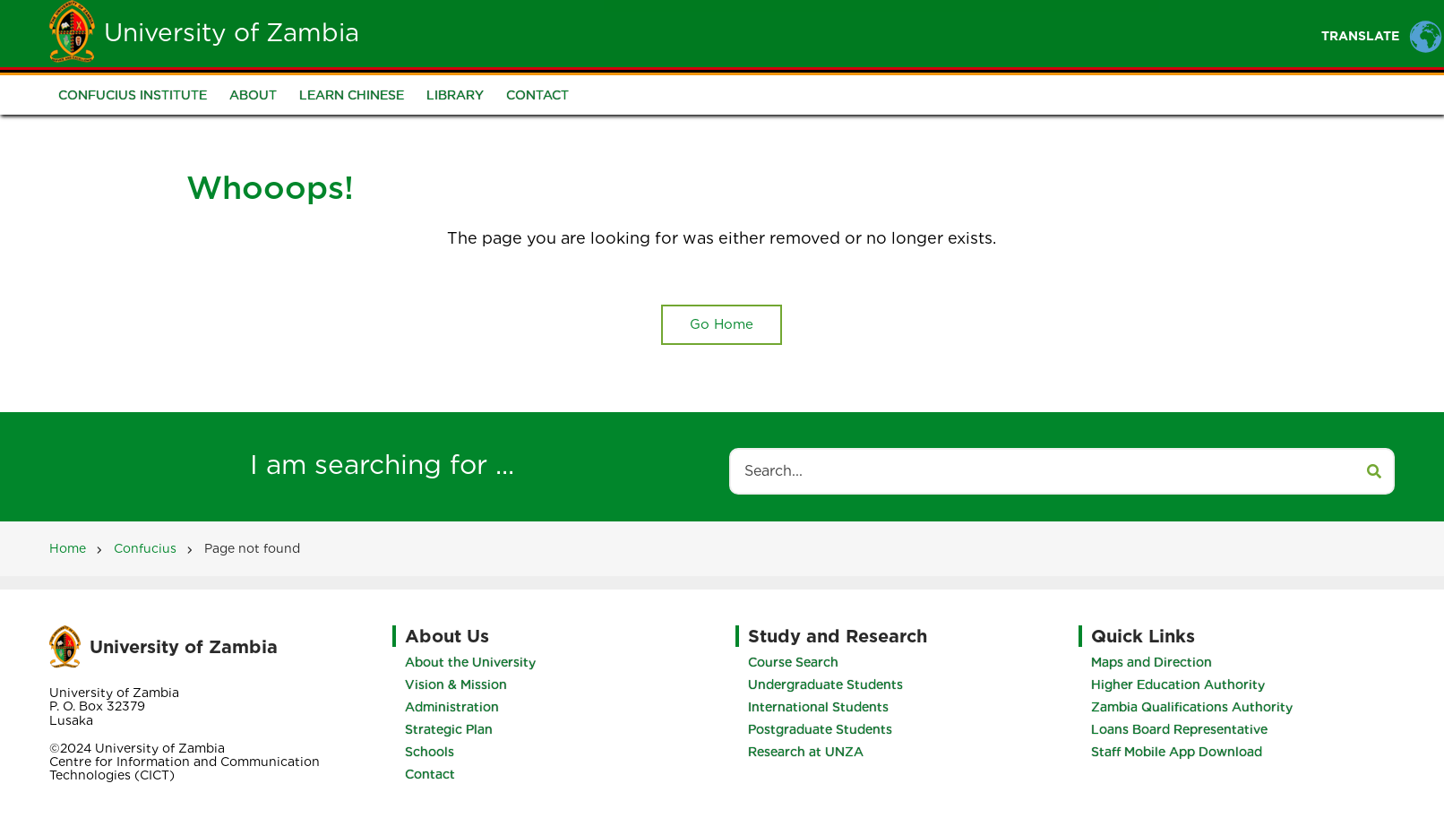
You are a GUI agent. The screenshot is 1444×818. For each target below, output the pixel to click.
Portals (898, 32)
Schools (429, 752)
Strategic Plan (449, 729)
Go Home (721, 324)
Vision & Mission (456, 684)
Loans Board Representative (1179, 729)
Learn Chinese (351, 95)
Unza (640, 32)
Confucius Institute (132, 95)
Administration (452, 707)
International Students (818, 707)
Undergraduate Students (825, 684)
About (253, 95)
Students (726, 32)
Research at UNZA (806, 752)
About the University (470, 662)
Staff (814, 32)
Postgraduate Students (820, 729)
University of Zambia (231, 32)
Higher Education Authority (1178, 684)
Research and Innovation (1052, 32)
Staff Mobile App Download (1176, 752)
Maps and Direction (1151, 662)
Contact (537, 95)
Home (566, 32)
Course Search (793, 662)
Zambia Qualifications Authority (1192, 707)
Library (455, 95)
